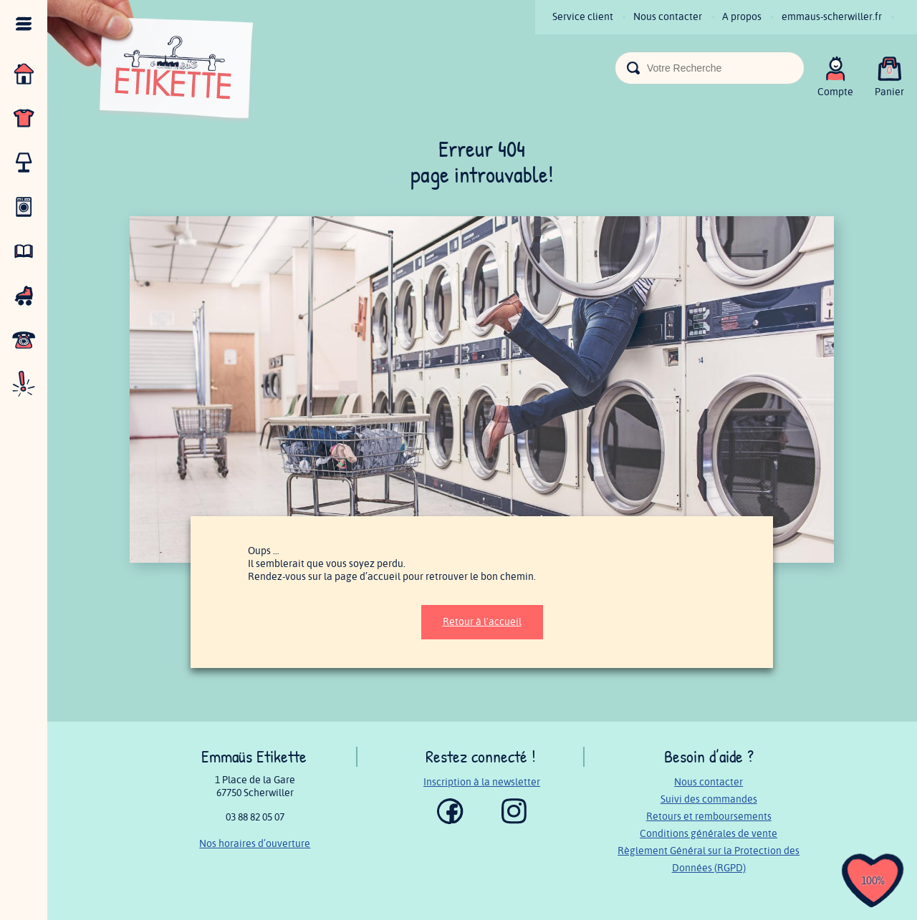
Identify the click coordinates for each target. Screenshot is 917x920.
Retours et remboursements (709, 816)
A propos (742, 16)
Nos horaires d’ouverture (254, 843)
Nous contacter (667, 16)
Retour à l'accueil (482, 621)
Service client (582, 16)
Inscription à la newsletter (481, 782)
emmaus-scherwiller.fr (832, 16)
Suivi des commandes (709, 799)
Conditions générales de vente (708, 833)
